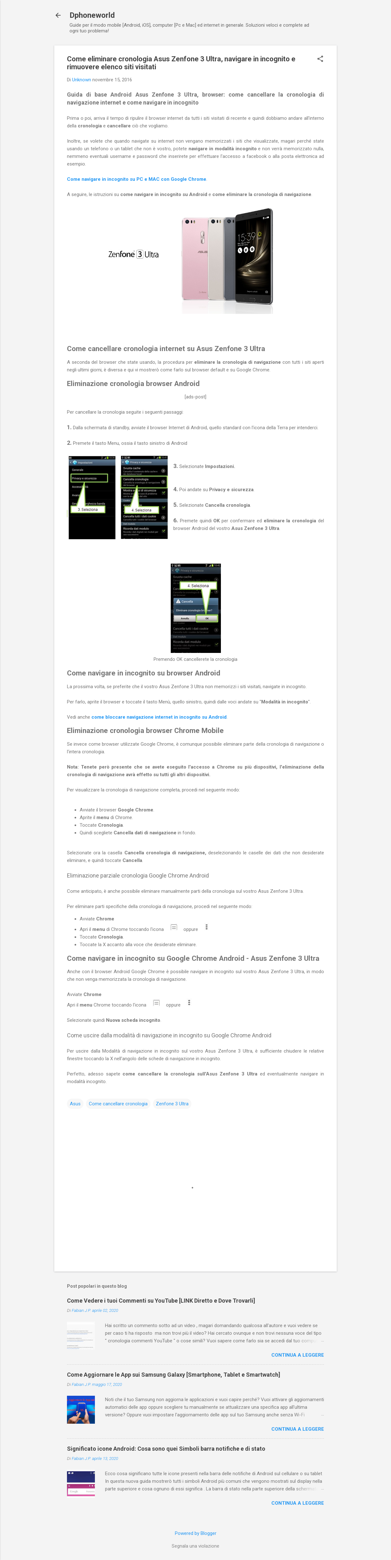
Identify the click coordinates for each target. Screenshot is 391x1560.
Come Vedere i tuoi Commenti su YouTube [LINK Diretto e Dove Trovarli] (161, 1300)
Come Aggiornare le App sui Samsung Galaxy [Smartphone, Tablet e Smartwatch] (173, 1374)
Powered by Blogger (195, 1533)
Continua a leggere (297, 1355)
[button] (320, 59)
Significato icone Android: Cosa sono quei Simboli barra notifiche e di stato (166, 1448)
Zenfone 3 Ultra (172, 1104)
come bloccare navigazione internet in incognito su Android (159, 717)
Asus (75, 1104)
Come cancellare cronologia (118, 1104)
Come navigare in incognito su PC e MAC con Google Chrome (136, 179)
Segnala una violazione (195, 1546)
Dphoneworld (92, 15)
